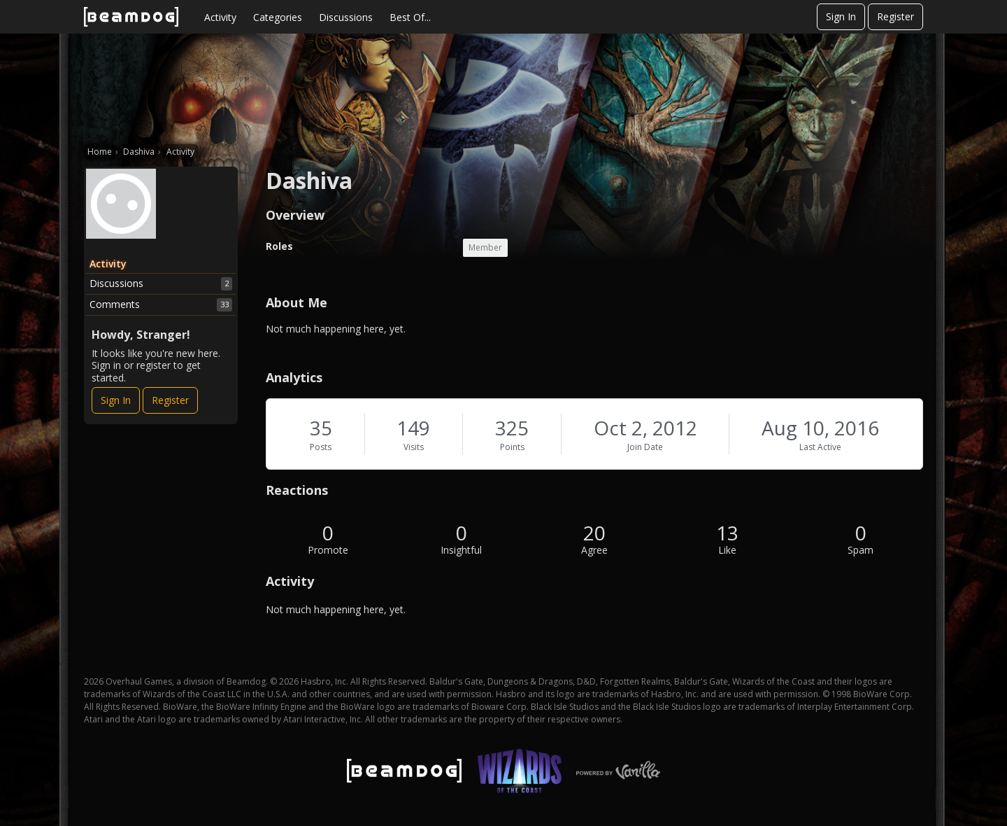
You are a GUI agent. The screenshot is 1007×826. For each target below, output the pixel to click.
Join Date (645, 447)
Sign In (841, 16)
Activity (220, 17)
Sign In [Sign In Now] (116, 400)
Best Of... (410, 17)
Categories (277, 17)
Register (895, 16)
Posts (320, 447)
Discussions (346, 17)
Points (512, 447)
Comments (161, 305)
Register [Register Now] (170, 400)
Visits (413, 447)
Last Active (820, 447)
